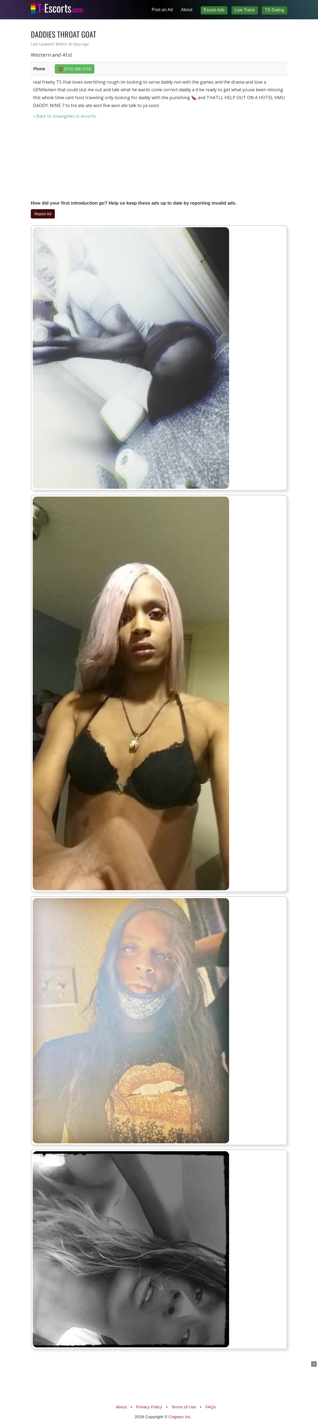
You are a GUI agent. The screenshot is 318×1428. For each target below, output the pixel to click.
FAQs (210, 1407)
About (187, 9)
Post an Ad (162, 9)
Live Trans (245, 10)
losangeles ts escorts (74, 116)
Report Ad (42, 214)
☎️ (74, 68)
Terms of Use (183, 1407)
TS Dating (274, 10)
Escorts (60, 7)
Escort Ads (214, 10)
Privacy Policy (149, 1407)
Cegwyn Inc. (180, 1416)
